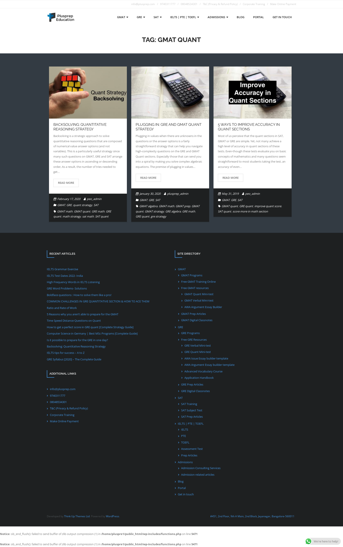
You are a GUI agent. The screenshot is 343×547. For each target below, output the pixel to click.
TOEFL (185, 442)
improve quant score (267, 206)
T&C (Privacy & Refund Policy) (220, 4)
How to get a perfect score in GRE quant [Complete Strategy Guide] (90, 327)
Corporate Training (254, 4)
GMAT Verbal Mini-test (199, 300)
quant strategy (82, 205)
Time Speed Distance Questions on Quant (74, 321)
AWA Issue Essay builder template (206, 358)
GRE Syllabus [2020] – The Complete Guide (74, 359)
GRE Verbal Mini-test (197, 345)
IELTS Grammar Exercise (62, 269)
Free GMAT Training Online (198, 282)
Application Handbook (199, 378)
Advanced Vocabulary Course (203, 371)
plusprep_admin (177, 194)
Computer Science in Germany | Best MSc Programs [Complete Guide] (92, 333)
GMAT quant (82, 211)
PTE (183, 436)
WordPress (112, 516)
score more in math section (250, 211)
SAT (96, 205)
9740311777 (167, 4)
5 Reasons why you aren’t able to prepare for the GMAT (82, 314)
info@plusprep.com (143, 4)
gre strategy (158, 216)
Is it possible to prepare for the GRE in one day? (77, 340)
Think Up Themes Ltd (77, 516)
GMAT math (65, 211)
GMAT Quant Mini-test (199, 294)
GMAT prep (183, 206)
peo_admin (94, 199)
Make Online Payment (283, 4)
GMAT (61, 205)
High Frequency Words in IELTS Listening (73, 282)
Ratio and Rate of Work (62, 308)
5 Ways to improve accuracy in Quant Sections (249, 126)
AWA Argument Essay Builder (203, 307)
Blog (181, 481)
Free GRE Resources (194, 340)
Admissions (185, 462)
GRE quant (142, 216)
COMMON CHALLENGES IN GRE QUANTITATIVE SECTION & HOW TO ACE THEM (98, 301)
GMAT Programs (191, 275)
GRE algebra (173, 211)
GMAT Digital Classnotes (196, 320)
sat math (88, 216)
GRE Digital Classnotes (195, 391)
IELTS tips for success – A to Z (65, 353)
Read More (66, 183)
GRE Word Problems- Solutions (67, 288)
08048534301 (189, 4)
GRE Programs (190, 333)
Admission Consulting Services (200, 468)
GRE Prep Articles (192, 384)
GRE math (98, 211)
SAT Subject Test (191, 410)
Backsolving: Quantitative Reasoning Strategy (80, 126)
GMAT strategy (154, 211)
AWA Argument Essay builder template (209, 365)
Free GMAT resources (195, 288)
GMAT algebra (148, 206)
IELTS (184, 429)
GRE (69, 205)
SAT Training (189, 404)
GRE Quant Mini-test (197, 352)
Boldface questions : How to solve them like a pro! (79, 295)
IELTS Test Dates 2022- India (65, 276)
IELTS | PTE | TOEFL (191, 424)
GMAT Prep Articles (193, 314)
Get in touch (186, 494)
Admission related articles (197, 475)
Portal (182, 488)
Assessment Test (192, 449)
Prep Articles (189, 455)
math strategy (72, 216)
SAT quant (101, 216)
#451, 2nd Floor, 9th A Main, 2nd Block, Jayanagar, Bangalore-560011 (252, 516)
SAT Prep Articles (192, 417)
